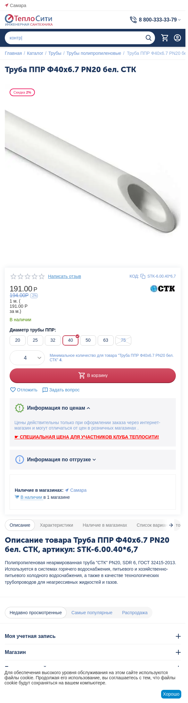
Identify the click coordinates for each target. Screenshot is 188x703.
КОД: (134, 276)
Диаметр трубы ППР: (33, 329)
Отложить (23, 390)
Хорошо (171, 694)
